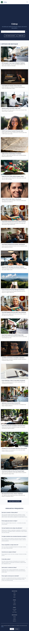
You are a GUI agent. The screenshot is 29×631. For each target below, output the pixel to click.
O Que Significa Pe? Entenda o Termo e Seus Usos (12, 85)
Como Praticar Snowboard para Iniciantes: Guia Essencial (13, 244)
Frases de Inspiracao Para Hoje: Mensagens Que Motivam (13, 289)
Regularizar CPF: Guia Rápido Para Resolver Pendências (13, 267)
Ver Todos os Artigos (14, 501)
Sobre (14, 601)
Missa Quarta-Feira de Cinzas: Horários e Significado (12, 493)
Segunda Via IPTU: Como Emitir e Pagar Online (11, 108)
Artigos (14, 594)
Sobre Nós (21, 35)
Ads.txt (14, 618)
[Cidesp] (2, 2)
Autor (14, 595)
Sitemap (14, 616)
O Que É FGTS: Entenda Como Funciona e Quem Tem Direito (14, 221)
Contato (14, 603)
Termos (14, 610)
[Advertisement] (14, 15)
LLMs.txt (14, 619)
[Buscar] (13, 31)
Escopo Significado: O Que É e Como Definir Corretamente (13, 380)
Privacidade (14, 609)
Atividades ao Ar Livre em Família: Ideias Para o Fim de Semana (14, 448)
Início (14, 592)
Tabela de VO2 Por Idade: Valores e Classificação (11, 199)
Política (2, 626)
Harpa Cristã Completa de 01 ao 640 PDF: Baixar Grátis (12, 335)
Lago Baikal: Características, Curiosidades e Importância (13, 357)
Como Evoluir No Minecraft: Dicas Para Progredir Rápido (13, 471)
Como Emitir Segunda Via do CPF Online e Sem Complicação (14, 312)
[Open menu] (27, 2)
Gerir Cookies (14, 612)
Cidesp (5, 2)
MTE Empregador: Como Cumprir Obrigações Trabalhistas (13, 63)
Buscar (14, 597)
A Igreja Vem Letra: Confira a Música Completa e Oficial (13, 176)
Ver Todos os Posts (10, 35)
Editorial (14, 604)
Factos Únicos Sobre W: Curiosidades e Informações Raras (13, 425)
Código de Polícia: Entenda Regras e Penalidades (11, 153)
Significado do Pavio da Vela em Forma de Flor (11, 403)
